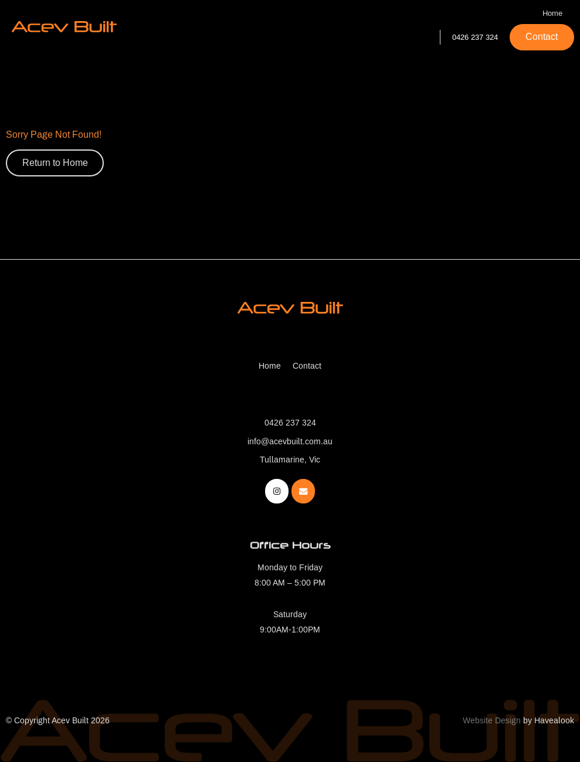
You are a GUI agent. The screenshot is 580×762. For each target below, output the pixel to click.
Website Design (492, 720)
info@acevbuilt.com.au (290, 441)
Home (552, 13)
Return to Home (55, 163)
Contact (541, 37)
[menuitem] (270, 366)
